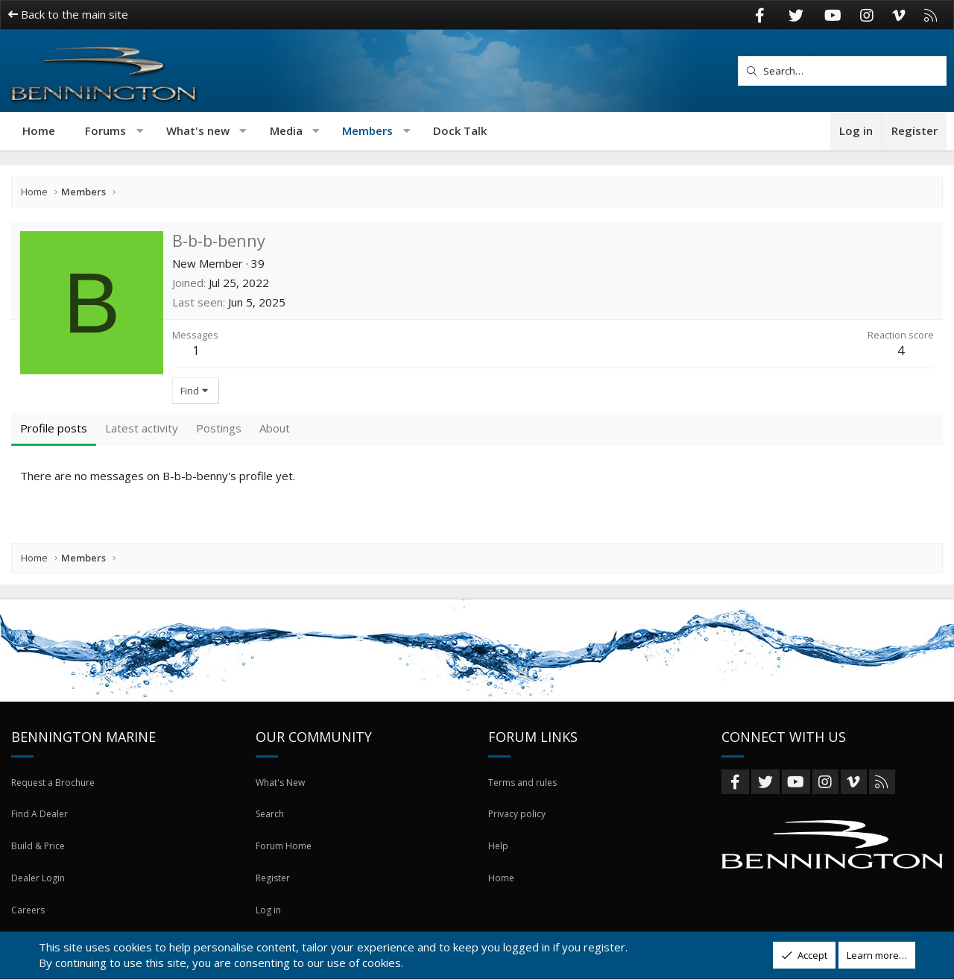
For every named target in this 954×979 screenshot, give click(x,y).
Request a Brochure (56, 809)
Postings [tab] (218, 428)
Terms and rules (525, 809)
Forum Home (284, 863)
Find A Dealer (41, 836)
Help (498, 863)
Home (38, 130)
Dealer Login (39, 890)
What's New (282, 809)
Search (272, 836)
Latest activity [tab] (141, 428)
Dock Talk (460, 130)
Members (367, 130)
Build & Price (39, 863)
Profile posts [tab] (53, 428)
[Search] (842, 71)
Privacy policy (518, 836)
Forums (105, 130)
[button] (139, 131)
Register (274, 890)
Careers (29, 917)
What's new (198, 130)
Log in (269, 917)
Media (286, 130)
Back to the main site (68, 14)
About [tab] (274, 428)
